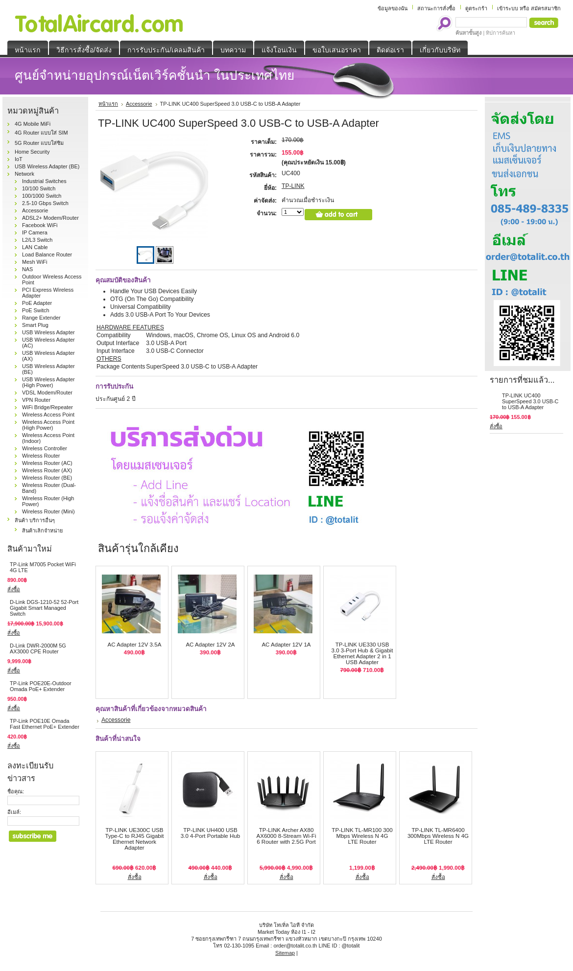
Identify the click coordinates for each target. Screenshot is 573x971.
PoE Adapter (37, 303)
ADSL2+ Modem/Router (50, 218)
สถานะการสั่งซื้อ (436, 8)
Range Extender (41, 318)
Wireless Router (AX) (47, 470)
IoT (19, 159)
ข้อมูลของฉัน (392, 8)
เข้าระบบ (507, 8)
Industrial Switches (44, 181)
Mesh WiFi (34, 262)
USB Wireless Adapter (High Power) (48, 382)
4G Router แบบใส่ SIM (41, 133)
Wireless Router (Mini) (48, 511)
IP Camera (35, 232)
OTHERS (108, 358)
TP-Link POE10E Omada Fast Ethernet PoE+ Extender (44, 724)
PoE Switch (35, 310)
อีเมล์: (14, 812)
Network (24, 174)
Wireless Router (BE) (47, 478)
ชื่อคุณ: (15, 791)
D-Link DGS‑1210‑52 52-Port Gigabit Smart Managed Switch (44, 608)
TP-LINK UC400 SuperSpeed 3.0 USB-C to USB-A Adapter (530, 401)
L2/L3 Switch (37, 240)
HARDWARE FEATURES (130, 327)
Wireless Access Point (48, 414)
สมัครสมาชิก (546, 8)
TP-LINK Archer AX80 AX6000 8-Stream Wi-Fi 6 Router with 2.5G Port (286, 836)
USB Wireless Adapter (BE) (47, 166)
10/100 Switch (38, 188)
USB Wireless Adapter (48, 332)
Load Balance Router (47, 254)
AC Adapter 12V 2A (210, 644)
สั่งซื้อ (13, 589)
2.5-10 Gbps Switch (45, 203)
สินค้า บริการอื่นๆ (35, 520)
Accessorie (35, 210)
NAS (27, 269)
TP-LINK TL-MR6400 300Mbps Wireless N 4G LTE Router (438, 836)
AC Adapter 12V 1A (286, 644)
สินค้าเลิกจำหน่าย (42, 530)
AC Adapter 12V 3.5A (135, 644)
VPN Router (36, 400)
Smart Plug (35, 325)
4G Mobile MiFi (32, 124)
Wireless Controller (44, 448)
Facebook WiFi (40, 225)
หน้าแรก (108, 104)
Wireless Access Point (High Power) (48, 425)
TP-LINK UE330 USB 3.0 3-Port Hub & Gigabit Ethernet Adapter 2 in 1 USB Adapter (362, 653)
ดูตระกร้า (476, 8)
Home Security (32, 152)
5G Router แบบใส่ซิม (39, 143)
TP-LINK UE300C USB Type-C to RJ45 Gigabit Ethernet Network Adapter (134, 839)
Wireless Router (41, 456)
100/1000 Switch (41, 196)
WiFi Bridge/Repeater (47, 407)
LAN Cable (35, 247)
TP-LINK (293, 186)
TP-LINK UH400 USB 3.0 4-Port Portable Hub (210, 833)
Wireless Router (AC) (47, 463)
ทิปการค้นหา (500, 33)
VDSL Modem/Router (47, 392)
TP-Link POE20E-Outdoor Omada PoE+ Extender (41, 686)
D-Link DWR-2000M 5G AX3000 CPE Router (38, 648)
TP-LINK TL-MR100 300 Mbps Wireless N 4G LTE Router (362, 836)
